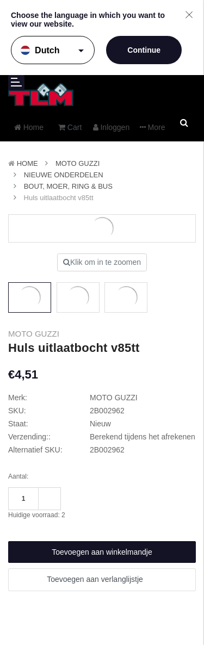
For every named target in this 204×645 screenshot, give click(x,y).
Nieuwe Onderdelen (63, 175)
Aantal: (18, 476)
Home (27, 163)
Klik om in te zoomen (102, 262)
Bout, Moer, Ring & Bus (68, 186)
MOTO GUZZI (77, 163)
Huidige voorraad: (36, 515)
